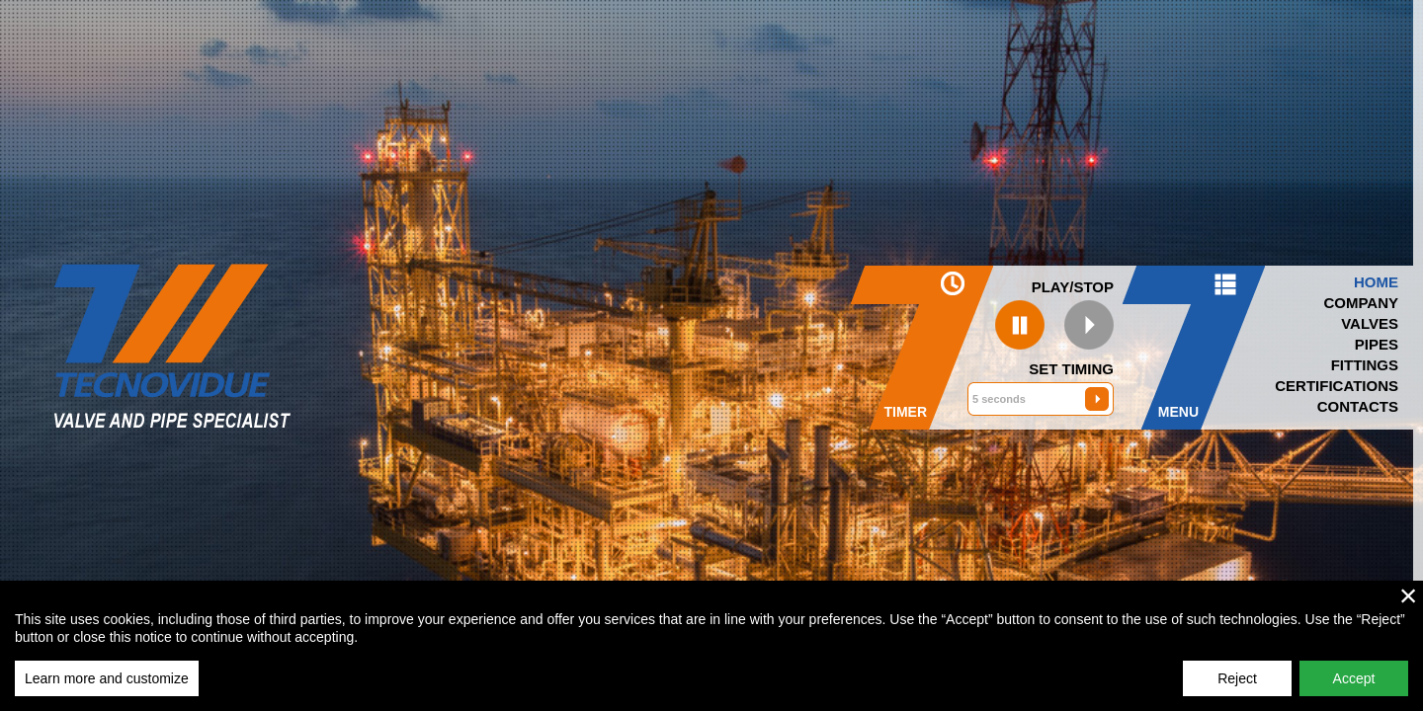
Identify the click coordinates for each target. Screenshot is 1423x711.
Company (1360, 302)
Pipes (1376, 344)
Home (1376, 282)
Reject (1237, 678)
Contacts (1357, 406)
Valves (1369, 323)
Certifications (1336, 385)
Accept (1354, 678)
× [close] (1408, 595)
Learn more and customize (107, 678)
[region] (711, 646)
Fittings (1364, 364)
